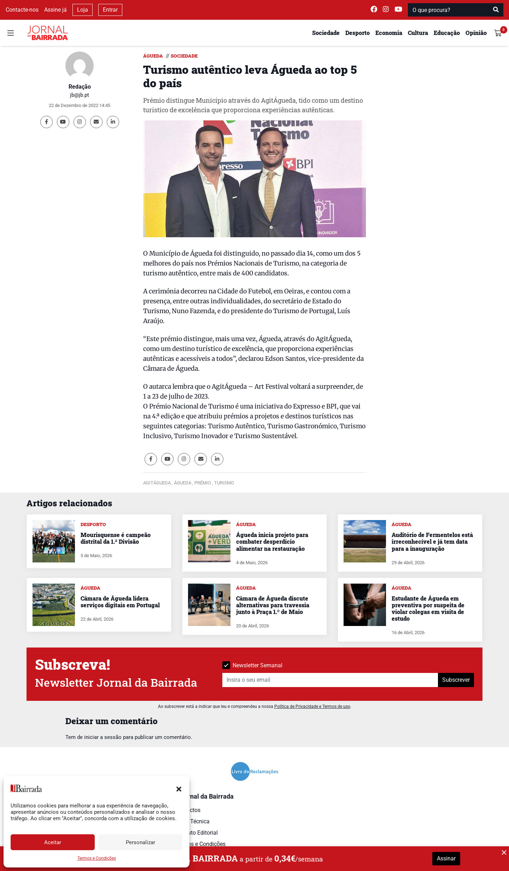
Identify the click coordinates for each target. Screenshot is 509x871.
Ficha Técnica (192, 821)
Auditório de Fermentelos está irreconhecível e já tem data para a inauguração (432, 541)
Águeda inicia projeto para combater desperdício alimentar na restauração (272, 541)
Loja (82, 9)
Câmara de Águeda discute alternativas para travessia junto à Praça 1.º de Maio (272, 605)
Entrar (110, 9)
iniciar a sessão (103, 737)
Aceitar (52, 842)
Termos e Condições (96, 858)
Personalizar (140, 842)
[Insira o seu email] (330, 680)
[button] (178, 788)
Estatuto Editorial (196, 832)
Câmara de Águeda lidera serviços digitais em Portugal (120, 602)
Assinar (446, 858)
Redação (80, 86)
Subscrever (456, 679)
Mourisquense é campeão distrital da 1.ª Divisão (116, 538)
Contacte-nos (22, 9)
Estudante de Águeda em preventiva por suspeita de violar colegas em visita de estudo (428, 608)
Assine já (55, 9)
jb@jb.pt (79, 95)
